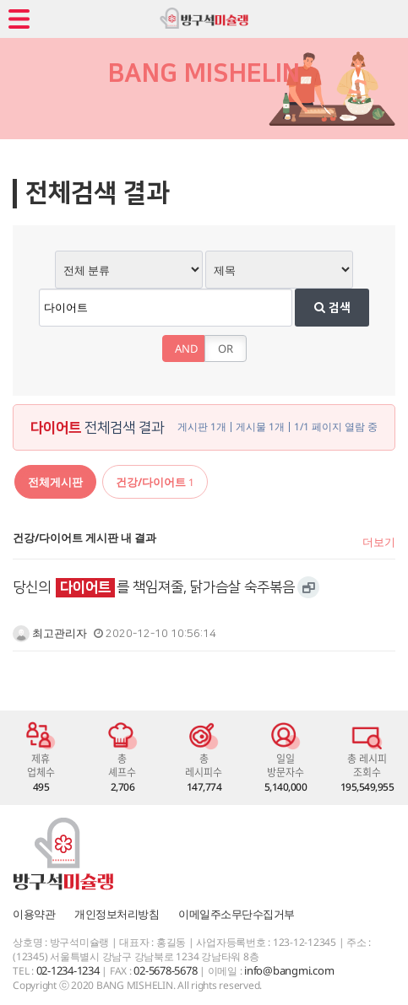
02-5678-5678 (165, 970)
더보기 (378, 541)
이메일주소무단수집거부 (236, 913)
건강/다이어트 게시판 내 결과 (84, 537)
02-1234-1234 (68, 970)
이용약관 (34, 913)
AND (186, 348)
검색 (332, 308)
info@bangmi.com (289, 970)
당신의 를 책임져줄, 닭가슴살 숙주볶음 (154, 588)
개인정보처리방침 (116, 913)
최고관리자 (50, 632)
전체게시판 (55, 481)
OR (225, 348)
